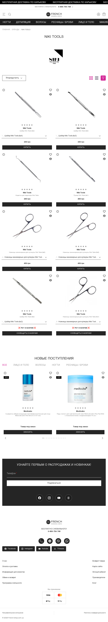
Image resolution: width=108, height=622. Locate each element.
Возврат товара (98, 561)
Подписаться (54, 483)
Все (4, 365)
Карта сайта (97, 566)
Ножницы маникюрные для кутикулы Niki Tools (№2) (27, 251)
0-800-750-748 (64, 7)
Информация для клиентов (13, 572)
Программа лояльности (12, 583)
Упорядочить (14, 78)
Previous (5, 438)
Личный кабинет (99, 572)
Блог (94, 583)
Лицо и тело (86, 22)
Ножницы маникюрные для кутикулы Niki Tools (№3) (81, 251)
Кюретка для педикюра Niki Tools (27, 194)
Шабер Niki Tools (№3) (81, 129)
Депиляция (23, 22)
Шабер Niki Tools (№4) (27, 129)
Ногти (7, 22)
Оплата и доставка (10, 566)
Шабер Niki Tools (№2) (27, 315)
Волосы (41, 22)
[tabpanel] (28, 402)
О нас (4, 561)
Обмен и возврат (9, 577)
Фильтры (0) (103, 78)
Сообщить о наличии (27, 333)
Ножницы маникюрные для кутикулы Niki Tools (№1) (81, 315)
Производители (98, 577)
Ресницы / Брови (62, 22)
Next (102, 438)
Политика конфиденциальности (95, 613)
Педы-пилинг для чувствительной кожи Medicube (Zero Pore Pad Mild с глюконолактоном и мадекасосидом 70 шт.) (80, 413)
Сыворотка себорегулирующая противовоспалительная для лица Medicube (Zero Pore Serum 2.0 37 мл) (28, 413)
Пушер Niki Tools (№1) (81, 194)
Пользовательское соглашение (12, 613)
